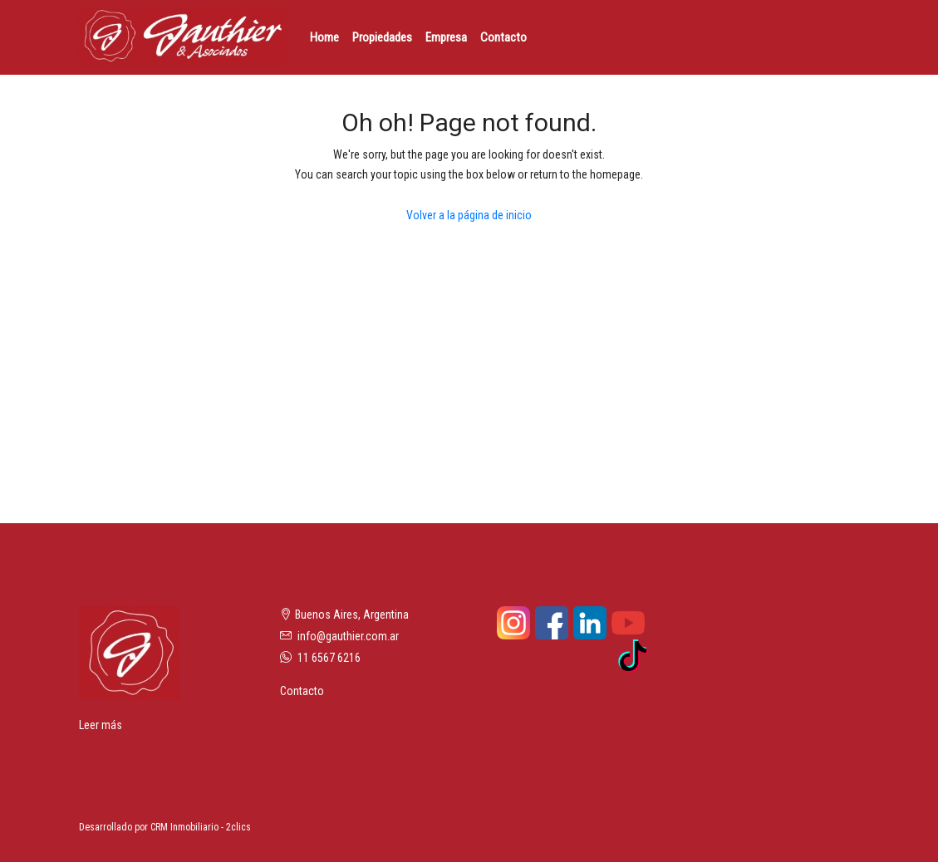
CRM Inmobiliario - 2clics (200, 827)
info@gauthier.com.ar (348, 636)
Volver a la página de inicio (469, 215)
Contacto (503, 37)
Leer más (100, 725)
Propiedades (382, 37)
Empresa (446, 37)
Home (324, 37)
